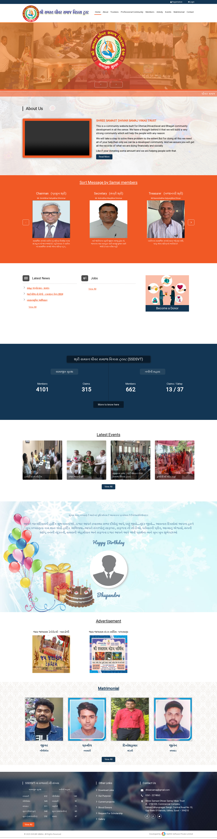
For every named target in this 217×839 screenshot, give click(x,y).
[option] (51, 221)
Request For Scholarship (109, 815)
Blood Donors (104, 809)
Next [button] (191, 223)
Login (191, 2)
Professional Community (132, 12)
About (105, 12)
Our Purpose (103, 797)
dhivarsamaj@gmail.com (157, 791)
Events (168, 12)
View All (32, 307)
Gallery (100, 820)
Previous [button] (26, 223)
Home (98, 12)
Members (150, 12)
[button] (100, 84)
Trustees (114, 12)
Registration (176, 2)
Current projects (105, 803)
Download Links (105, 791)
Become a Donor (167, 309)
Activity (160, 12)
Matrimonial (179, 12)
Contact (190, 12)
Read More (105, 157)
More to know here (108, 404)
